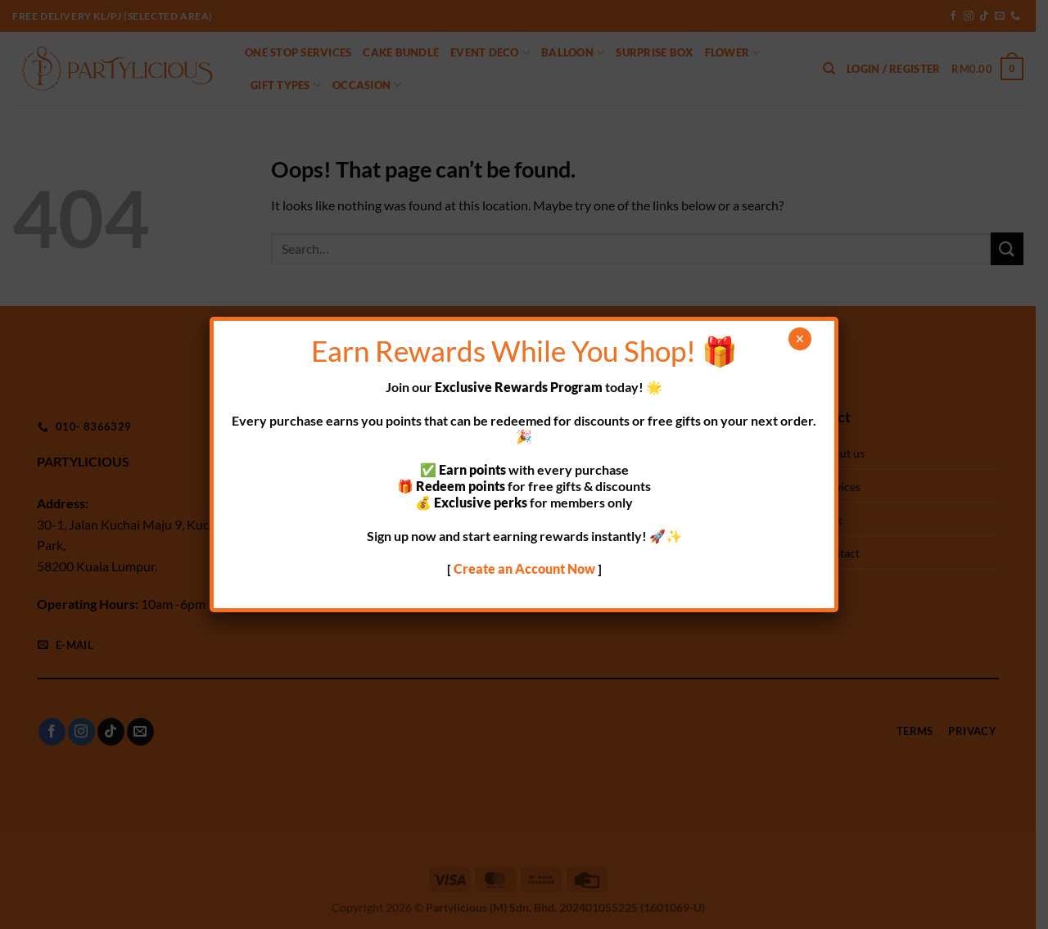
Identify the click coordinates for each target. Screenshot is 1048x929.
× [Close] (799, 339)
